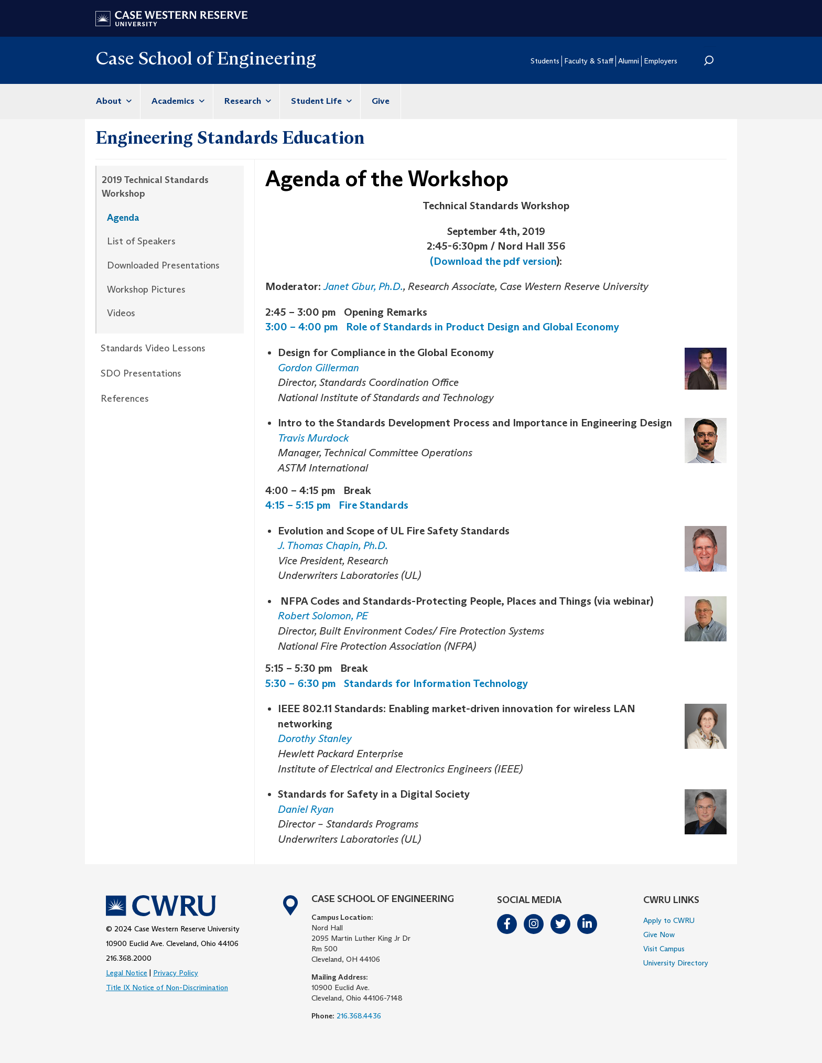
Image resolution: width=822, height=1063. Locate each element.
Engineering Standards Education (229, 137)
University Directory (675, 963)
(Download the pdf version (493, 261)
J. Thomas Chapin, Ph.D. (334, 545)
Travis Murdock (313, 438)
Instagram (534, 924)
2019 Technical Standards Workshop (155, 186)
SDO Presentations (141, 373)
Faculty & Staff (588, 61)
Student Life (320, 100)
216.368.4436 (359, 1016)
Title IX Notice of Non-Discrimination (167, 987)
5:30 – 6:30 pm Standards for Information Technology (396, 683)
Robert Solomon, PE (323, 615)
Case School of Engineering (205, 58)
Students (545, 61)
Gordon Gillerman (318, 367)
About (112, 100)
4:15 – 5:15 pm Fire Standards (336, 505)
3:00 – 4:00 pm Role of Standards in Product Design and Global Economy (442, 326)
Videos (121, 313)
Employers (660, 61)
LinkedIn (587, 924)
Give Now (659, 934)
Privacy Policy (175, 973)
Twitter (560, 924)
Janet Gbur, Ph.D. (363, 286)
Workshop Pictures (146, 289)
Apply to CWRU (669, 920)
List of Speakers (141, 241)
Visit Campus (664, 948)
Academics (177, 100)
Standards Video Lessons (153, 348)
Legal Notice (126, 973)
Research (246, 100)
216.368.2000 (129, 958)
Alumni (628, 61)
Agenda (123, 217)
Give (381, 100)
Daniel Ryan (306, 809)
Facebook (507, 924)
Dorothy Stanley (315, 738)
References (125, 398)
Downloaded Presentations (163, 265)
